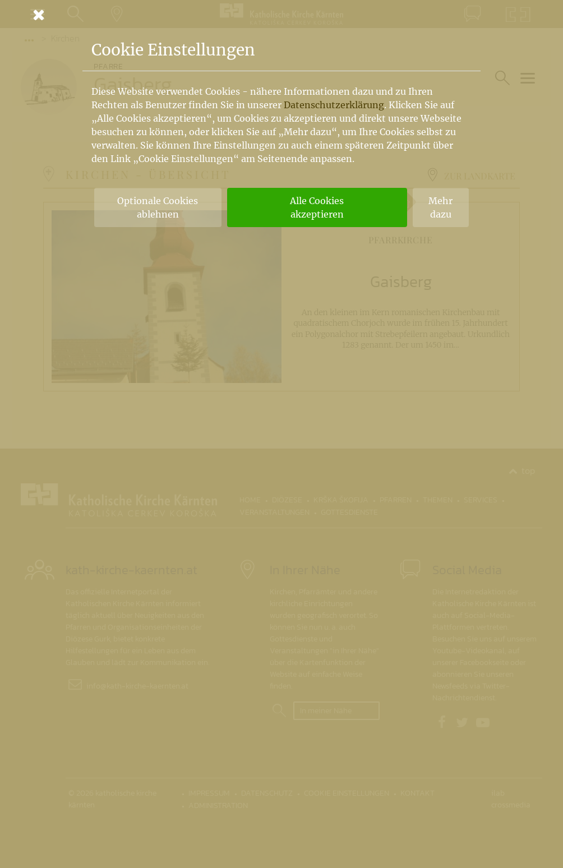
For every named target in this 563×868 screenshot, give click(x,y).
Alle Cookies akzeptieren (317, 207)
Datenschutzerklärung (334, 104)
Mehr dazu (440, 207)
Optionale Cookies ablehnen (157, 207)
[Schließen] (281, 14)
